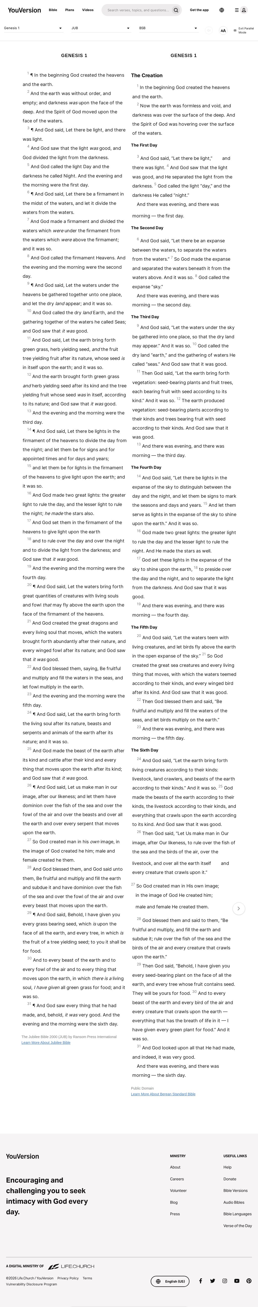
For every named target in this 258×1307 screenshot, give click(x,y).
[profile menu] (240, 10)
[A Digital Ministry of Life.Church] (129, 1264)
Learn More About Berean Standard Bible (163, 1094)
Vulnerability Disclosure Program (31, 1284)
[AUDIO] (209, 30)
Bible (53, 10)
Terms (87, 1278)
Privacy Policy (68, 1278)
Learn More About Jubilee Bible (46, 1043)
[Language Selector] (222, 10)
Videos (87, 10)
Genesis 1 (33, 28)
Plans (69, 10)
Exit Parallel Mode (244, 30)
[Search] (136, 10)
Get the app (199, 10)
